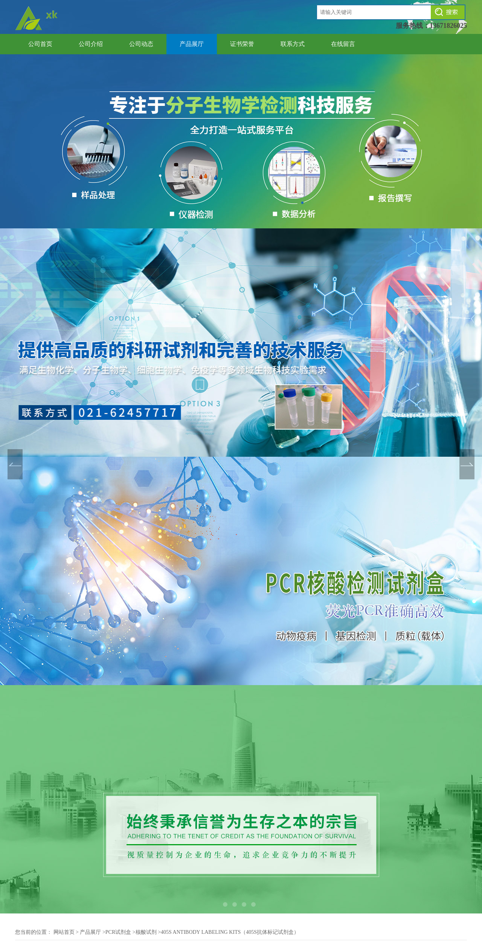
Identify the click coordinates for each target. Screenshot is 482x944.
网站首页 (64, 932)
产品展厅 (192, 44)
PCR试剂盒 (118, 932)
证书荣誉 (242, 44)
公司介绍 (91, 44)
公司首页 (40, 44)
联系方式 (293, 44)
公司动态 (141, 44)
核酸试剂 (146, 932)
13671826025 (448, 25)
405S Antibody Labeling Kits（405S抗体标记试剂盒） (230, 932)
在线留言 (343, 44)
